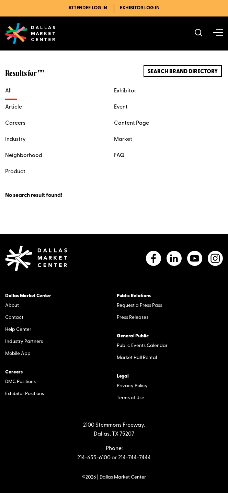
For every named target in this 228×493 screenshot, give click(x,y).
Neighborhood (23, 155)
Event (121, 107)
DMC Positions (20, 381)
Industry (15, 139)
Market (123, 139)
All (8, 91)
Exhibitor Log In (140, 8)
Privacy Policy (132, 386)
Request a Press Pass (139, 305)
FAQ (119, 155)
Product (15, 172)
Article (13, 107)
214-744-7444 (134, 458)
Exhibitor (125, 91)
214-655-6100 (94, 458)
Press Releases (132, 317)
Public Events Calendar (142, 345)
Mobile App (18, 353)
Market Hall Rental (137, 357)
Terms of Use (130, 398)
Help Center (18, 329)
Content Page (131, 123)
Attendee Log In (87, 8)
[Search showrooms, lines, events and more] (199, 33)
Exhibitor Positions (24, 393)
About (12, 305)
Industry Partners (24, 341)
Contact (14, 317)
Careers (15, 123)
